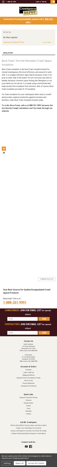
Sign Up (44, 1)
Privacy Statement (29, 383)
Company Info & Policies (28, 386)
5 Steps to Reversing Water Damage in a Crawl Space (28, 433)
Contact (28, 414)
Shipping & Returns (28, 375)
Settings (7, 463)
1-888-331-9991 (14, 302)
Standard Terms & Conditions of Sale (28, 378)
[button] (28, 42)
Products (28, 400)
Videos (28, 406)
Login (37, 1)
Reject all (20, 463)
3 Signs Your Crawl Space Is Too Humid (28, 428)
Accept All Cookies (36, 463)
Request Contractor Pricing (28, 397)
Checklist (28, 411)
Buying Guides (28, 403)
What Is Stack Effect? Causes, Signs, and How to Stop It (29, 425)
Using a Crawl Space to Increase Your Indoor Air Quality (29, 431)
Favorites (29, 370)
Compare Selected (46, 279)
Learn (28, 408)
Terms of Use (28, 380)
